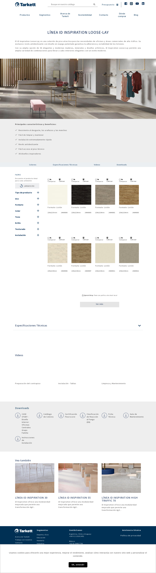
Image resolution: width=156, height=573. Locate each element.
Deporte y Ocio (43, 535)
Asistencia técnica (131, 530)
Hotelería (40, 541)
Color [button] (17, 211)
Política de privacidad (131, 535)
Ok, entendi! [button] (78, 565)
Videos (97, 164)
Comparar (52, 180)
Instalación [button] (20, 235)
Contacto (18, 543)
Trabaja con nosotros (23, 540)
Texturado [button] (20, 229)
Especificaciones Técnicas (65, 164)
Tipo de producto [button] (23, 192)
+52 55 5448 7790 (76, 543)
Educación (41, 538)
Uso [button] (17, 198)
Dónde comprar (122, 15)
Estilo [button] (18, 223)
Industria (40, 543)
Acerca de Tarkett (65, 15)
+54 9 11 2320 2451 (76, 536)
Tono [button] (17, 217)
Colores (32, 164)
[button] (78, 325)
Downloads (122, 164)
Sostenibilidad (85, 15)
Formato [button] (19, 204)
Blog (136, 15)
